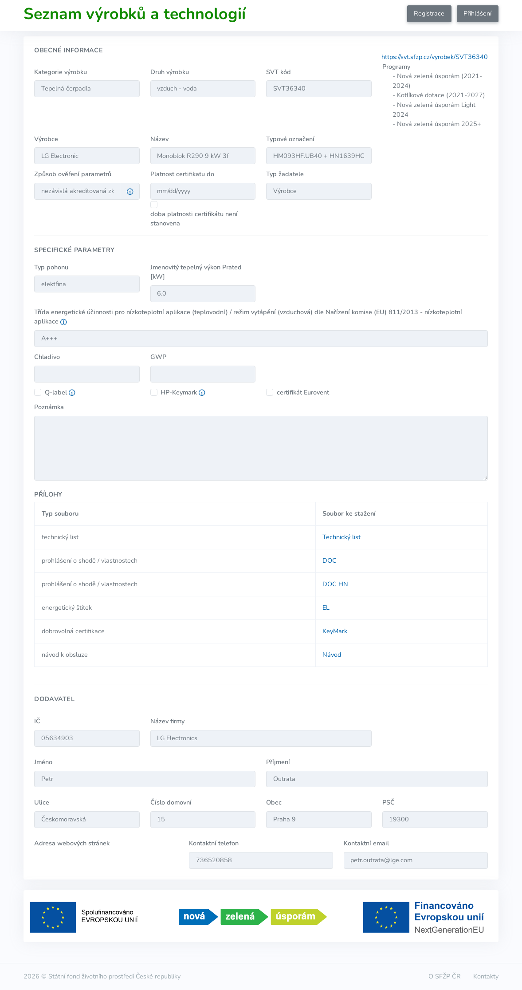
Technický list (341, 536)
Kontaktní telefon (214, 843)
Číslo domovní (171, 802)
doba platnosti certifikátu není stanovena (194, 218)
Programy (396, 66)
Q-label (56, 392)
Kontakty (485, 976)
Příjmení (278, 761)
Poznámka (49, 406)
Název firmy (167, 721)
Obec (274, 802)
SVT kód (278, 71)
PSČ (388, 802)
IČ (37, 721)
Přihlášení (477, 13)
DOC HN (335, 584)
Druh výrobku (169, 71)
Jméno (43, 761)
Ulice (41, 802)
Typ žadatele (285, 174)
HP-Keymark (179, 392)
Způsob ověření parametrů (72, 174)
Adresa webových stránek (72, 843)
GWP (158, 356)
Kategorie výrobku (60, 71)
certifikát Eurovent (303, 392)
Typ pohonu (51, 267)
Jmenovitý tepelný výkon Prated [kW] (196, 272)
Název (159, 138)
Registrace (429, 13)
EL (326, 607)
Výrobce (46, 138)
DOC (329, 560)
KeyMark (334, 631)
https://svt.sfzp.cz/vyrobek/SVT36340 (434, 56)
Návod (331, 654)
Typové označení (290, 138)
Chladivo (47, 356)
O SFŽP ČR (444, 976)
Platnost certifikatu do (182, 174)
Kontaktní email (366, 843)
